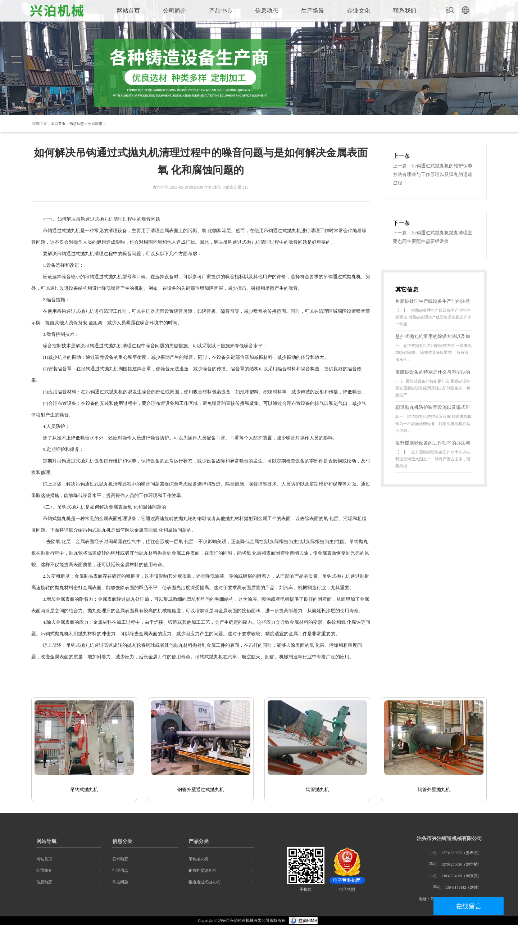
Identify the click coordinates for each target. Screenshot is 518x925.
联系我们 (404, 11)
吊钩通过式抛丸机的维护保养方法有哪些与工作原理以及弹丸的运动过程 (432, 175)
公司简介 (174, 11)
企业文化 (358, 11)
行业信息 (120, 870)
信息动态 (266, 11)
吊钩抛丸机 (198, 859)
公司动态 (98, 124)
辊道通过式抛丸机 (204, 882)
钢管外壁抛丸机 (202, 870)
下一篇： (402, 233)
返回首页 (59, 124)
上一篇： (402, 166)
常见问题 (120, 882)
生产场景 (312, 11)
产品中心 (220, 11)
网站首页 (128, 11)
